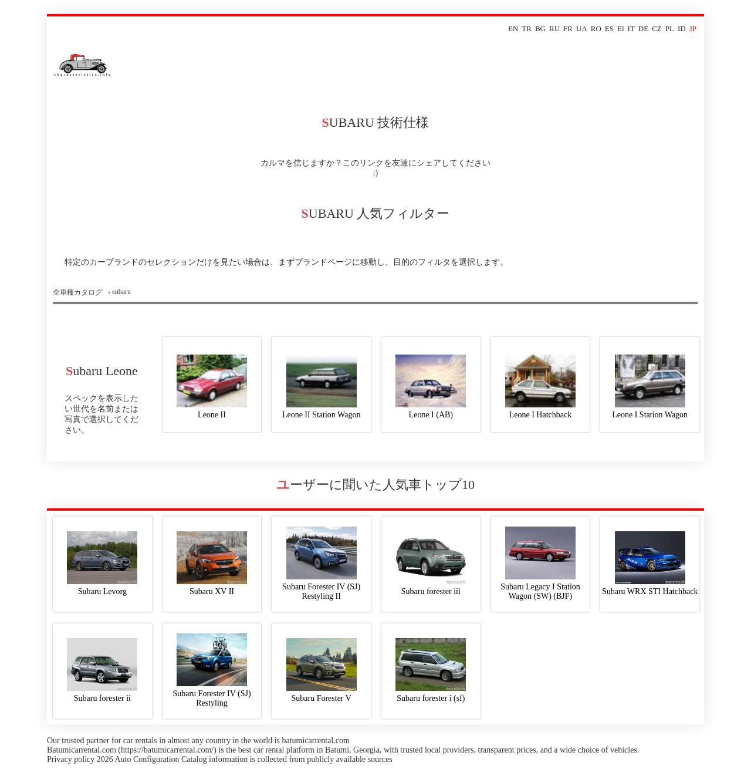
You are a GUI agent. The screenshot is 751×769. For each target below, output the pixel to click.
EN (513, 28)
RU (554, 28)
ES (609, 28)
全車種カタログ (77, 292)
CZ (657, 28)
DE (643, 28)
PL (669, 28)
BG (540, 28)
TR (527, 28)
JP (692, 28)
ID (682, 28)
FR (568, 28)
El (620, 28)
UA (581, 28)
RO (596, 28)
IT (631, 28)
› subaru (119, 292)
